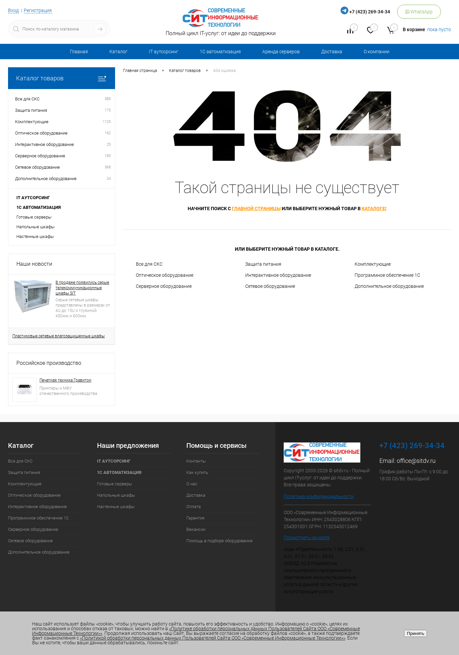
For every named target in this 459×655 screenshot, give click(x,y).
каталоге (373, 208)
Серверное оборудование (164, 286)
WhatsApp (419, 11)
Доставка (331, 51)
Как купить (197, 472)
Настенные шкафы (35, 236)
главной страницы (256, 208)
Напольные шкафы (35, 226)
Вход (13, 10)
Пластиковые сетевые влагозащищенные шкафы (58, 336)
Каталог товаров (61, 78)
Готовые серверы (34, 217)
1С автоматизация (220, 51)
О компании (376, 51)
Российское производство (48, 363)
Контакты (196, 461)
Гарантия (195, 517)
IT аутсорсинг (163, 51)
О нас (191, 483)
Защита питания (263, 264)
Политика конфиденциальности (319, 496)
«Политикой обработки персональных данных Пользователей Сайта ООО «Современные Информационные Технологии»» (212, 638)
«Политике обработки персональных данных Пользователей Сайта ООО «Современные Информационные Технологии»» (196, 631)
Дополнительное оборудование (389, 286)
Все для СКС (149, 264)
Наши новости (34, 264)
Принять (415, 633)
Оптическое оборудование (164, 275)
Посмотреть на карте (307, 537)
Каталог (118, 51)
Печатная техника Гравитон (65, 380)
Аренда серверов (281, 51)
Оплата (193, 506)
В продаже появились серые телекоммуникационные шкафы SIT (82, 288)
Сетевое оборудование (270, 286)
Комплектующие (373, 264)
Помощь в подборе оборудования (219, 540)
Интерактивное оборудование (278, 275)
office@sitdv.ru (416, 460)
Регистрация (38, 10)
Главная (79, 51)
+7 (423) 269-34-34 (369, 11)
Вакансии (195, 529)
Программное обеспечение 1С (387, 275)
